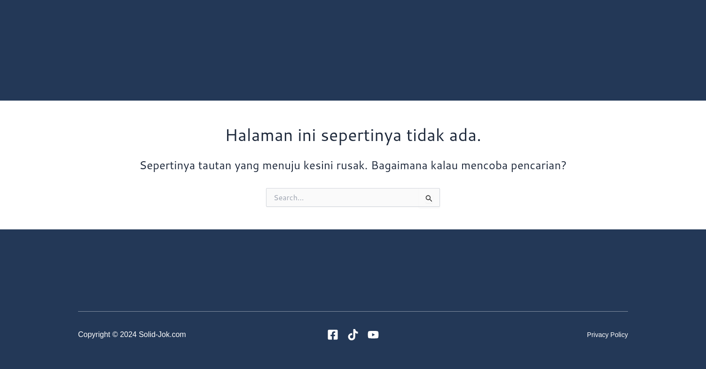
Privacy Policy (607, 334)
